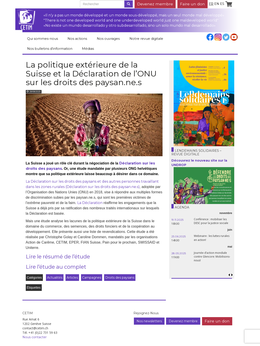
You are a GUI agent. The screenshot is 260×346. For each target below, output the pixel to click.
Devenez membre (155, 4)
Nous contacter (34, 337)
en (216, 4)
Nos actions (77, 38)
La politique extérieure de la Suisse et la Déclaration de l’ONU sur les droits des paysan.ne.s (91, 73)
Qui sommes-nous (42, 38)
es (222, 4)
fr (211, 4)
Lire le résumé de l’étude (58, 256)
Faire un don (192, 4)
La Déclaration (90, 203)
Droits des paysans (119, 278)
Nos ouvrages (108, 38)
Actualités (54, 278)
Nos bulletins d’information (49, 48)
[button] (232, 275)
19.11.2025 (177, 219)
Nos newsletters (149, 321)
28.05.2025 (178, 253)
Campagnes (91, 278)
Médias (88, 48)
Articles (72, 278)
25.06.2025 (178, 236)
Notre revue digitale (146, 38)
